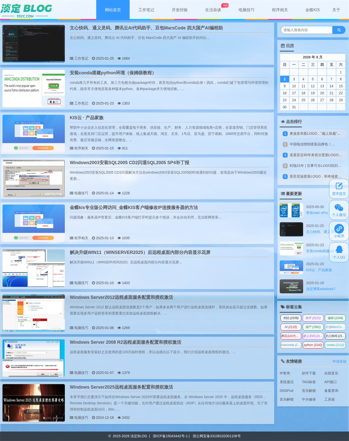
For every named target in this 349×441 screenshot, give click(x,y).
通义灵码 (313, 336)
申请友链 (340, 361)
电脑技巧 (247, 10)
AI (291, 327)
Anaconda (291, 345)
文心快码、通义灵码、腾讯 (327, 232)
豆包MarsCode (335, 327)
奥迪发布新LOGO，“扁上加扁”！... (316, 133)
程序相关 (280, 10)
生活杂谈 (213, 10)
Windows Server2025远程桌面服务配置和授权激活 (121, 387)
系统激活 (287, 382)
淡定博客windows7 (320, 289)
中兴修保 (309, 399)
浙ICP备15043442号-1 (170, 436)
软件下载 (309, 373)
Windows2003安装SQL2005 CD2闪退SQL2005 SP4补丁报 (129, 162)
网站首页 (113, 10)
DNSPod (286, 391)
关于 (336, 10)
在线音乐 (331, 373)
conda (335, 345)
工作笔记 (146, 10)
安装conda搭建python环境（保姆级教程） (113, 72)
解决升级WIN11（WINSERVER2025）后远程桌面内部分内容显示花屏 (140, 252)
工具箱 (329, 399)
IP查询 (285, 373)
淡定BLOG (138, 436)
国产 (313, 327)
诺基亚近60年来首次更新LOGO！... (317, 155)
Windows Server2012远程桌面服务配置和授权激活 (121, 297)
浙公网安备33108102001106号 (217, 436)
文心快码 (335, 336)
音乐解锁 (309, 391)
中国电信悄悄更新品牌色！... (312, 144)
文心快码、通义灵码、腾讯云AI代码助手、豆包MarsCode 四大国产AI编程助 (146, 27)
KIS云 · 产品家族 (86, 117)
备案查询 (331, 391)
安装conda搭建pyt (320, 251)
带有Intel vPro (317, 213)
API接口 (330, 382)
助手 (313, 318)
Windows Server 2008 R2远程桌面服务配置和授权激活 (125, 342)
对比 (291, 318)
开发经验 (180, 10)
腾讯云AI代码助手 (291, 336)
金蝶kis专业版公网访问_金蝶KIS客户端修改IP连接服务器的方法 (134, 207)
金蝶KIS (312, 10)
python (313, 345)
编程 (335, 318)
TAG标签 (309, 382)
